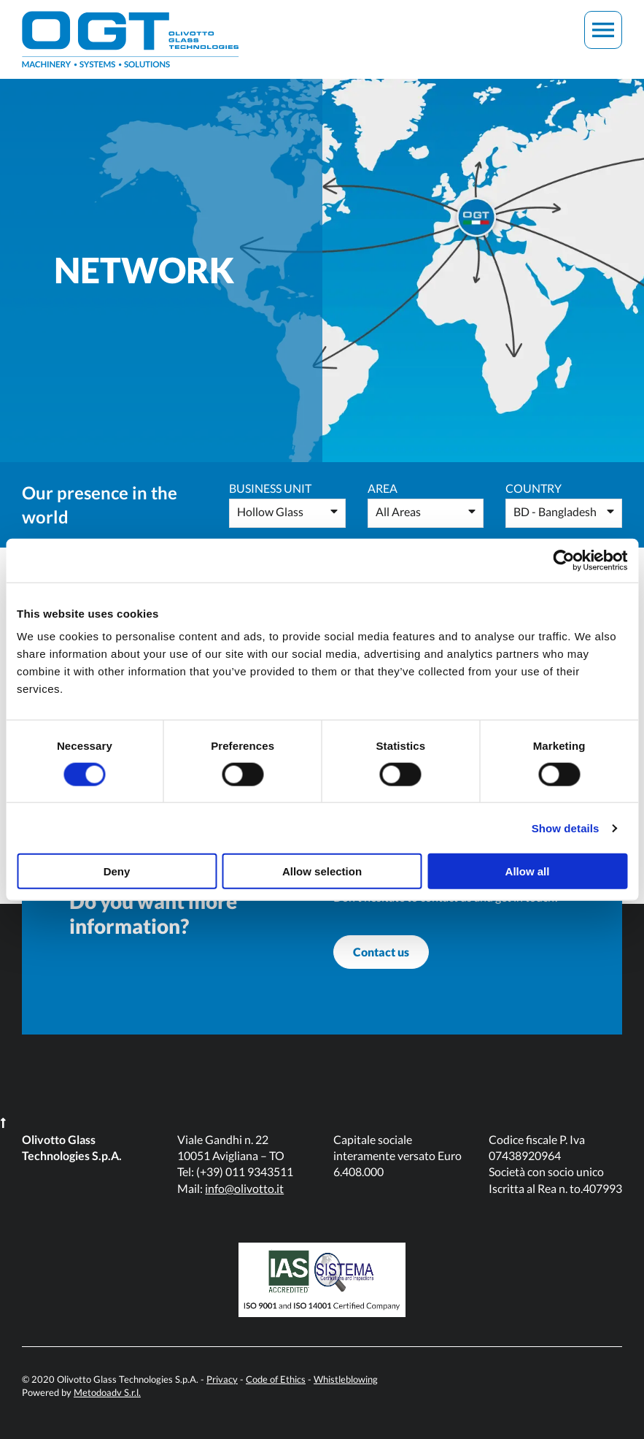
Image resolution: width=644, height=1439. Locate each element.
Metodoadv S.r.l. (107, 1392)
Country (533, 488)
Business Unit (270, 488)
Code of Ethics (276, 1379)
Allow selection (322, 871)
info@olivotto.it (244, 1188)
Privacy (222, 1379)
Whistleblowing (346, 1379)
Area (382, 488)
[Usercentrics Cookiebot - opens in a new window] (563, 560)
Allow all (527, 871)
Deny (117, 871)
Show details (566, 827)
